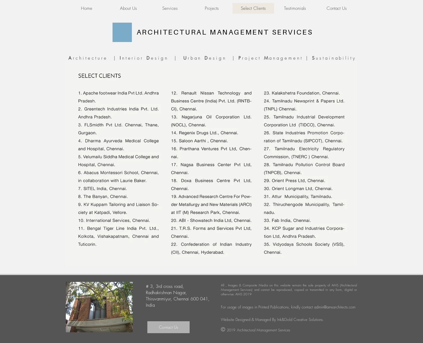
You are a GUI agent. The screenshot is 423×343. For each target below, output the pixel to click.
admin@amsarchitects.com (334, 307)
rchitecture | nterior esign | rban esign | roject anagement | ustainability (211, 58)
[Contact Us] (168, 327)
